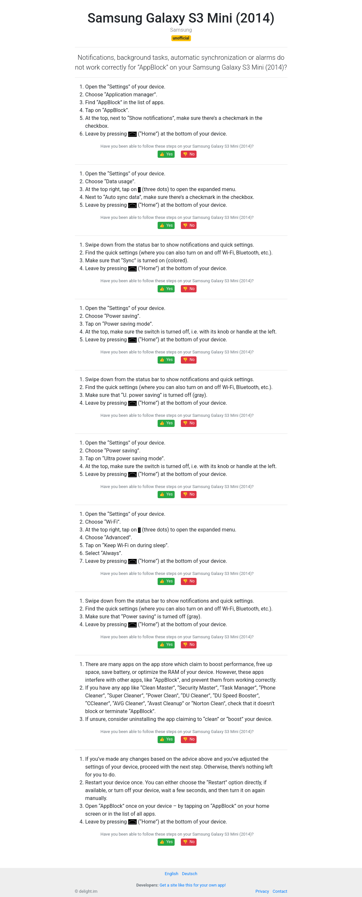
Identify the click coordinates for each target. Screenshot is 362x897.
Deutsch (189, 873)
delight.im (88, 891)
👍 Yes (166, 154)
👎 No (189, 154)
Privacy (262, 891)
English (171, 873)
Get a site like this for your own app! (193, 885)
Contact (280, 891)
